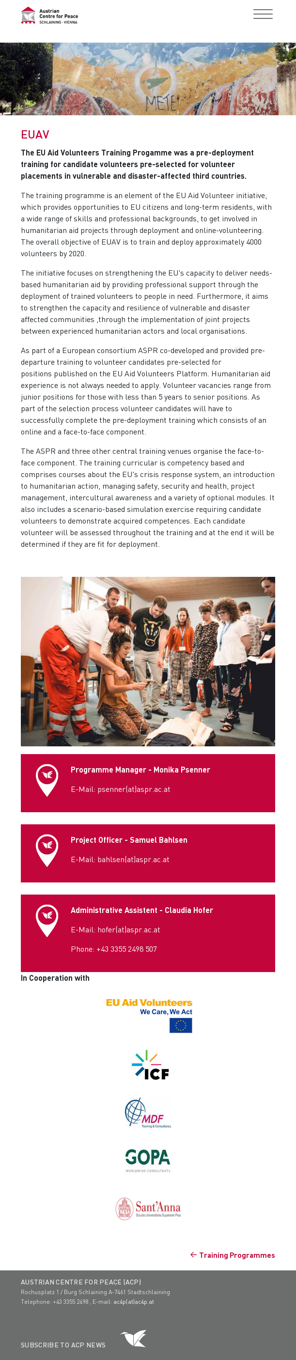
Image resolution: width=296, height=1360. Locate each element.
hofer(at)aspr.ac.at (128, 929)
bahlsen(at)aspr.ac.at (133, 859)
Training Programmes (237, 1255)
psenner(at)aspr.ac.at (134, 789)
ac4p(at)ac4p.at (133, 1301)
